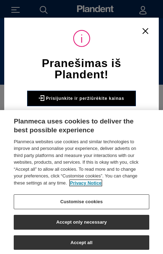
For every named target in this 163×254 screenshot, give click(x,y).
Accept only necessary (81, 224)
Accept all (81, 244)
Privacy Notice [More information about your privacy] (86, 185)
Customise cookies (81, 204)
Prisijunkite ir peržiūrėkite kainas (81, 98)
